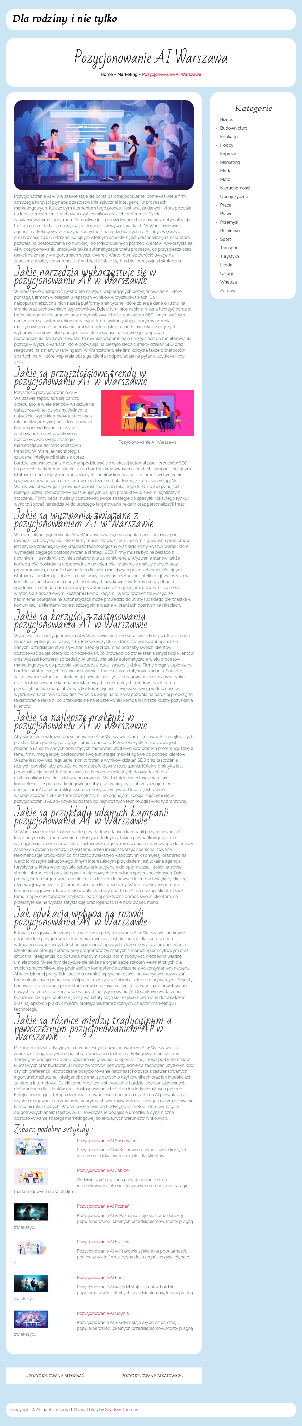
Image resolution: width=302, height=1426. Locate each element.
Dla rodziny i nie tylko (64, 19)
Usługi (226, 273)
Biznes (226, 119)
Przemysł (229, 222)
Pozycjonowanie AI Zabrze (103, 1170)
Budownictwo (233, 128)
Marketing (230, 162)
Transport (229, 247)
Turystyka (229, 256)
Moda (225, 170)
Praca (225, 205)
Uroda (226, 265)
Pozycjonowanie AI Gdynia (103, 1313)
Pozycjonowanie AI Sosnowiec (106, 1140)
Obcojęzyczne (234, 196)
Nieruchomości (235, 188)
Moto (225, 179)
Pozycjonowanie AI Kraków (103, 1241)
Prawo (226, 213)
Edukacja (229, 136)
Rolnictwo (230, 230)
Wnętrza (228, 282)
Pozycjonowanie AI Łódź (101, 1277)
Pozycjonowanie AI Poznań (103, 1206)
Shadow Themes (121, 1409)
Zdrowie (228, 290)
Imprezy (228, 153)
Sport (225, 239)
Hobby (226, 145)
